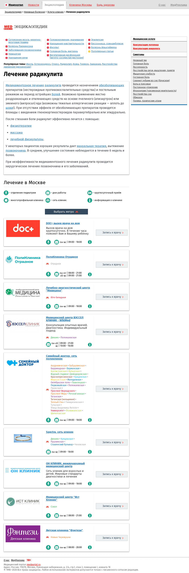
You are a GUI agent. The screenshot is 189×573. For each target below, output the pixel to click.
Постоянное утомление (145, 87)
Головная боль (141, 63)
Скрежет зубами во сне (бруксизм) (151, 80)
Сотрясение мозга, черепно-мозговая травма (24, 41)
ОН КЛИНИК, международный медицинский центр (65, 465)
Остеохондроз (42, 64)
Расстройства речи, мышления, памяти (154, 70)
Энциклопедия (54, 5)
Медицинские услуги (144, 39)
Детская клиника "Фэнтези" (64, 530)
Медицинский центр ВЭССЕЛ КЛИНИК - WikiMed (64, 319)
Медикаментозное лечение (25, 85)
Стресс (55, 64)
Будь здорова (106, 5)
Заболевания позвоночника (24, 50)
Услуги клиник (55, 11)
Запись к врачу (112, 232)
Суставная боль (141, 77)
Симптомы (138, 54)
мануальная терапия (91, 146)
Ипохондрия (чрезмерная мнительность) (154, 90)
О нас (162, 5)
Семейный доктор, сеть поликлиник (61, 357)
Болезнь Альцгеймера (104, 47)
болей (56, 94)
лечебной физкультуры (26, 139)
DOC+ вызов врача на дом (63, 223)
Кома (76, 64)
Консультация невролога (146, 48)
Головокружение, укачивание (67, 39)
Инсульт (54, 47)
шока (9, 108)
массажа (16, 132)
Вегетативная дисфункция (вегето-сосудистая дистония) (67, 56)
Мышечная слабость (144, 73)
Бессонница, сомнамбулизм (107, 43)
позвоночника (16, 150)
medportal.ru (33, 564)
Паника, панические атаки (147, 100)
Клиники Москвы (80, 5)
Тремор (84, 64)
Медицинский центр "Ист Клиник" (62, 498)
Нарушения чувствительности (67, 43)
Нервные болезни (34, 11)
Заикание (95, 64)
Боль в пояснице (142, 84)
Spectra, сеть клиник (59, 432)
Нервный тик (140, 60)
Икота (29, 64)
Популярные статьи (102, 51)
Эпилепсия (97, 39)
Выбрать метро (66, 211)
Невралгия (14, 53)
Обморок (137, 97)
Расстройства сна (142, 94)
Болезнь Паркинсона (20, 46)
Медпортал (16, 5)
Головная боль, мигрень (64, 51)
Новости (33, 5)
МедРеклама (178, 5)
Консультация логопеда (146, 44)
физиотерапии (21, 126)
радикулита (53, 85)
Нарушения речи (18, 57)
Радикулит (66, 64)
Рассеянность (140, 67)
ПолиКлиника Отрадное (62, 256)
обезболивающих (111, 85)
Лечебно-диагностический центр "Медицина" (68, 289)
